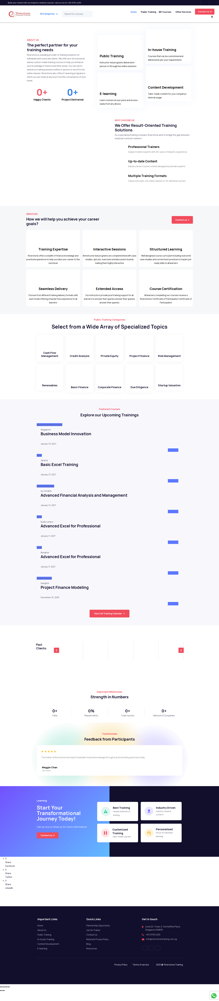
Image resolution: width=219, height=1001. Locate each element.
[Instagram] (206, 3)
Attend (173, 454)
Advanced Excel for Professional (70, 530)
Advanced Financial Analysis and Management (84, 499)
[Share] (6, 995)
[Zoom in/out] (1, 995)
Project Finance (139, 360)
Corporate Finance (109, 391)
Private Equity (109, 360)
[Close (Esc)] (8, 995)
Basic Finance (79, 391)
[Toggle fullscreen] (3, 995)
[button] (56, 654)
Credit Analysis (79, 360)
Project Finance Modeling (65, 591)
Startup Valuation (169, 389)
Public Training (148, 11)
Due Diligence (139, 391)
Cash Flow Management (49, 358)
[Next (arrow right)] (3, 999)
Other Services (183, 11)
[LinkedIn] (214, 3)
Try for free (205, 11)
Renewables (49, 389)
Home (133, 11)
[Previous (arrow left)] (1, 999)
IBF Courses (164, 11)
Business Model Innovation (66, 438)
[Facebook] (197, 3)
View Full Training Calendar (109, 617)
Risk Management (169, 360)
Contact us (182, 222)
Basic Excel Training (59, 468)
